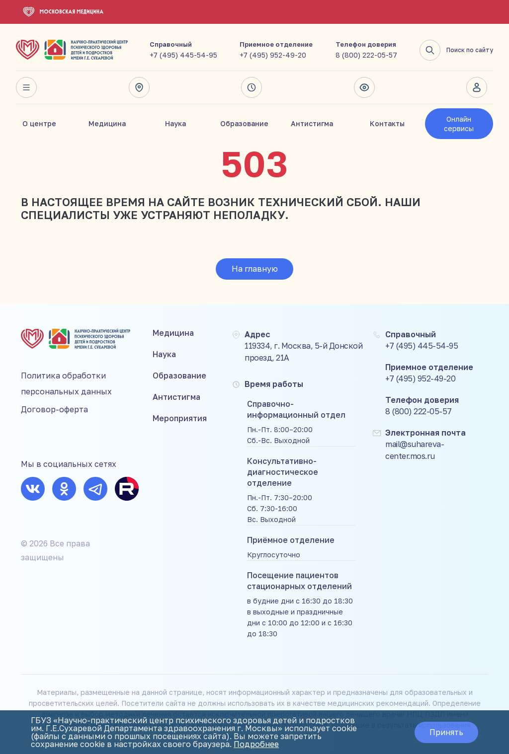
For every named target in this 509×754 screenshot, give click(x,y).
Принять (446, 732)
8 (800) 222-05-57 (366, 55)
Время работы (251, 87)
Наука (175, 123)
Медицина (107, 123)
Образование (244, 123)
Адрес (139, 87)
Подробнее (256, 744)
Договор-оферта (54, 409)
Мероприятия (180, 418)
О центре (39, 123)
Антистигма (312, 123)
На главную (255, 269)
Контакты (387, 123)
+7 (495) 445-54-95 (183, 55)
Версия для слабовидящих (364, 87)
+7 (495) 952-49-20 (273, 55)
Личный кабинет (476, 87)
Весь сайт (26, 87)
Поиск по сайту (456, 50)
